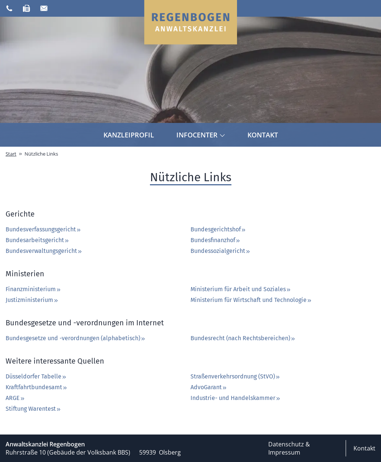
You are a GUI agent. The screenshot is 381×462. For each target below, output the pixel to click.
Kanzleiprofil (128, 134)
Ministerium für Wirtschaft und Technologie (251, 299)
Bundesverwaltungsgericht (44, 250)
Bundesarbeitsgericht (38, 240)
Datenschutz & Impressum (289, 448)
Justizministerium (32, 299)
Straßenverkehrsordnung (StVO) (235, 376)
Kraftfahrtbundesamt (37, 387)
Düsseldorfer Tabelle (36, 376)
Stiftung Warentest (33, 408)
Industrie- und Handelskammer (235, 397)
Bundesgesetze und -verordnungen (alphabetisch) (76, 338)
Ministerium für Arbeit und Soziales (240, 289)
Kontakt (262, 134)
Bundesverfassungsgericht (43, 229)
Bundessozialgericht (220, 250)
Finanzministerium (33, 289)
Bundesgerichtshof (218, 229)
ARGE (15, 397)
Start (11, 153)
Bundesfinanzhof (215, 240)
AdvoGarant (208, 387)
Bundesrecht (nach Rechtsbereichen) (243, 338)
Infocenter (200, 134)
